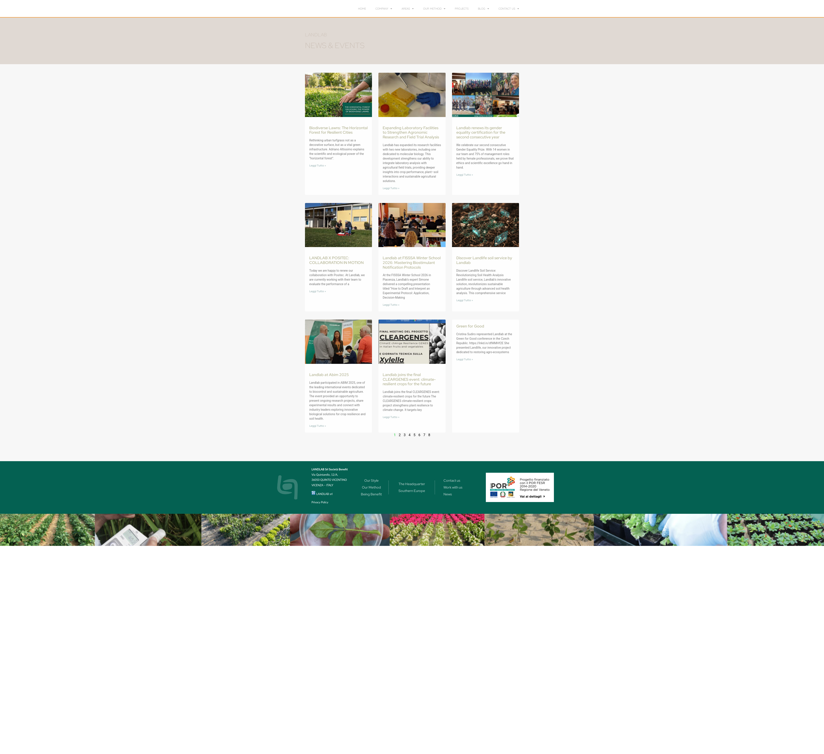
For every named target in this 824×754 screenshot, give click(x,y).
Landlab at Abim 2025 (329, 374)
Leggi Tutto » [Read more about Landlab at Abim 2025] (317, 425)
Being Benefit (371, 494)
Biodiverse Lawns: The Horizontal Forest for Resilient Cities (338, 130)
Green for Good (470, 326)
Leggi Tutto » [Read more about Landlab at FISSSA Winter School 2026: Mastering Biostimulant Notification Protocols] (391, 304)
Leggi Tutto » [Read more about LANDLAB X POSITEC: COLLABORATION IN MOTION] (317, 291)
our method (434, 8)
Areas (408, 8)
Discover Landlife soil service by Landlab (484, 260)
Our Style (371, 480)
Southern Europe (412, 491)
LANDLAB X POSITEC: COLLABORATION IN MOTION (336, 260)
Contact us (508, 8)
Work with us (452, 487)
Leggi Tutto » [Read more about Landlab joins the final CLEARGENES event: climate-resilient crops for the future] (391, 417)
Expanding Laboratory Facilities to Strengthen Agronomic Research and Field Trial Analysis (411, 132)
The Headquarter (412, 484)
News (447, 494)
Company (383, 8)
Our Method (371, 487)
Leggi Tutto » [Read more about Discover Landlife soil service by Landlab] (464, 300)
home (362, 8)
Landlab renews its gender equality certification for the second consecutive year (480, 132)
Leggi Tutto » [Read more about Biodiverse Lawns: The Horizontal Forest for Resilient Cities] (317, 165)
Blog (483, 8)
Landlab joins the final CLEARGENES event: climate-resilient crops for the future (409, 379)
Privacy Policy (319, 502)
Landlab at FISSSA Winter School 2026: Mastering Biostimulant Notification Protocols (412, 262)
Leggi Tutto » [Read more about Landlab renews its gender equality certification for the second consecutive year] (464, 174)
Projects (462, 8)
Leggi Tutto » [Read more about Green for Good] (464, 359)
